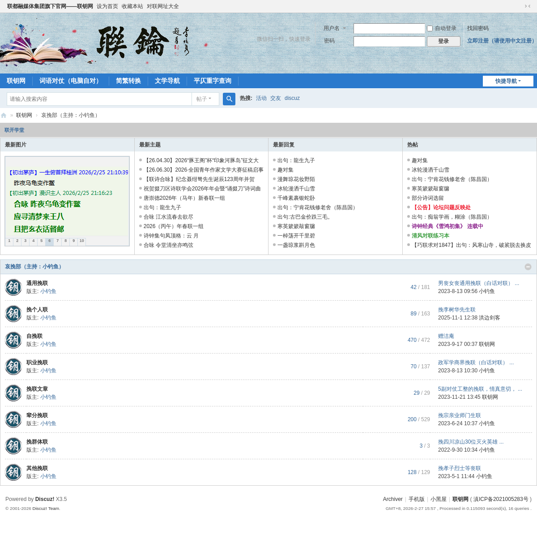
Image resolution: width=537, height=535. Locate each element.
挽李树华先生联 (457, 309)
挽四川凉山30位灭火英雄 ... (471, 442)
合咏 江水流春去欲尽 (168, 217)
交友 (275, 98)
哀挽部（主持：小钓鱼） (34, 266)
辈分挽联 (37, 415)
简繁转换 (128, 80)
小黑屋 (438, 499)
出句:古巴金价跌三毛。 (304, 217)
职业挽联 (37, 362)
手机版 (417, 499)
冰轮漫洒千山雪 (296, 189)
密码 (329, 41)
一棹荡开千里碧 (296, 236)
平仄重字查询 (212, 80)
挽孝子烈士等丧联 (459, 468)
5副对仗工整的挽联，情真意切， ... (480, 389)
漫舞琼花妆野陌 (296, 179)
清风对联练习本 (430, 236)
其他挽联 (37, 468)
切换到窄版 (528, 6)
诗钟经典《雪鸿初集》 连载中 (447, 226)
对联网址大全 (163, 6)
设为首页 (107, 6)
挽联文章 (37, 389)
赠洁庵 (446, 336)
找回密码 (478, 28)
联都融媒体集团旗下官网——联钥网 (50, 6)
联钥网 (16, 80)
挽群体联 (37, 442)
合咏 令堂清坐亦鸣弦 (168, 245)
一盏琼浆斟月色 (296, 245)
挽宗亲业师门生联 (459, 415)
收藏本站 (132, 6)
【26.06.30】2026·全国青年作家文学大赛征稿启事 (204, 170)
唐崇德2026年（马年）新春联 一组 (185, 198)
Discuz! (45, 499)
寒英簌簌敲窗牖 (296, 226)
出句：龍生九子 (162, 207)
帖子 (201, 99)
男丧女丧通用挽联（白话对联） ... (478, 283)
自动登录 (441, 28)
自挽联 (34, 336)
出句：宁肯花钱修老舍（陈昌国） (317, 207)
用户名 (332, 28)
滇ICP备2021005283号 (500, 499)
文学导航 (167, 80)
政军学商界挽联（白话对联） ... (476, 362)
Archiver (393, 499)
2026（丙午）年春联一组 (174, 226)
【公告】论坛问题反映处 (441, 207)
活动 (261, 98)
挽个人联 (37, 309)
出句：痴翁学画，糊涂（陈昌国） (452, 217)
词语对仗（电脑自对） (70, 80)
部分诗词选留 (428, 198)
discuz (292, 98)
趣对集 (285, 170)
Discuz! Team (45, 508)
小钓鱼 (48, 291)
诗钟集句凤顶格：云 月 (171, 236)
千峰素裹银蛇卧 (296, 198)
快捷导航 (506, 81)
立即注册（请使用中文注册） (502, 41)
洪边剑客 (489, 318)
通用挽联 (37, 283)
